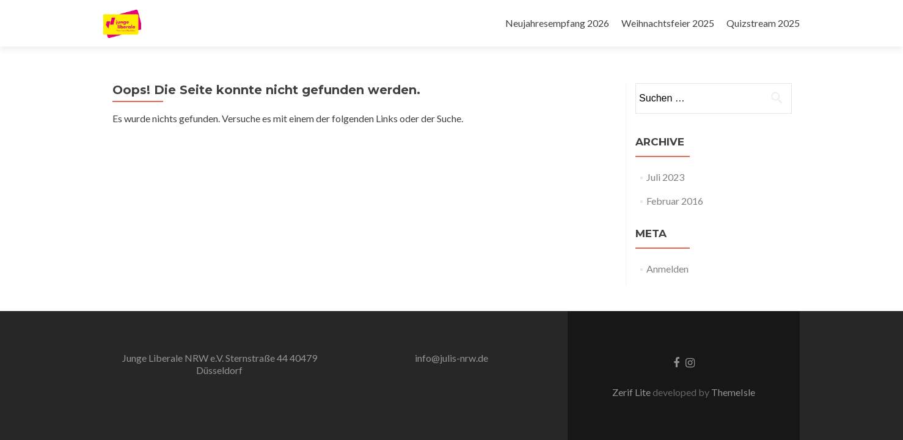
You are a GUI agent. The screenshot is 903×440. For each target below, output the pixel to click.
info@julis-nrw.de (451, 358)
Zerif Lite (632, 392)
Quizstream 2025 (763, 23)
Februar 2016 (674, 201)
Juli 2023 (665, 177)
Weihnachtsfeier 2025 (667, 23)
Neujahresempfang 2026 (557, 23)
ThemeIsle (733, 392)
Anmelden (667, 268)
